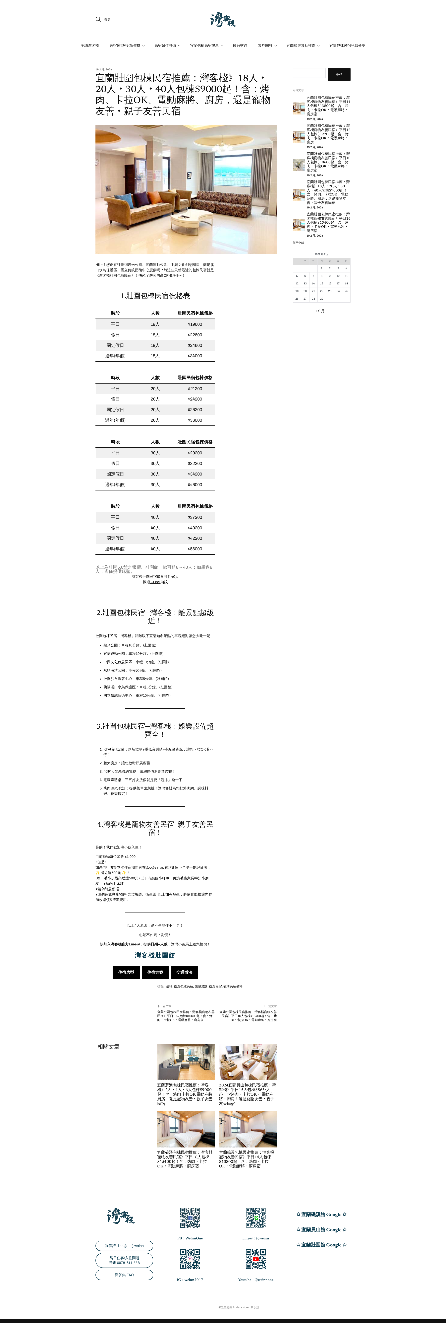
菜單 (140, 788)
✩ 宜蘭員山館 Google (319, 1230)
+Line (155, 582)
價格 (169, 986)
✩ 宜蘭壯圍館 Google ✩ (321, 1245)
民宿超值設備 (165, 45)
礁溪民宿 (215, 986)
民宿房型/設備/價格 (125, 45)
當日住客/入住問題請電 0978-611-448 (124, 1260)
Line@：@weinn (255, 1238)
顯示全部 (298, 242)
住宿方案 (155, 972)
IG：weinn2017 (190, 1280)
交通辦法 (184, 972)
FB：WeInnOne (190, 1238)
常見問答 (265, 45)
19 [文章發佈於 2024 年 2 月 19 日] (297, 291)
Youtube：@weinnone (255, 1280)
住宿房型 (126, 972)
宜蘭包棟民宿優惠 (204, 45)
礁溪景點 (201, 986)
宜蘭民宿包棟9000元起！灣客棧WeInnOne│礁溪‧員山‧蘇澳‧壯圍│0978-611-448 (162, 1307)
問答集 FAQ (124, 1275)
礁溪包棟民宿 (183, 986)
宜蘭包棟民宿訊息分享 (347, 45)
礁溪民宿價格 (233, 986)
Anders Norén (241, 1307)
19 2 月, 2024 (103, 69)
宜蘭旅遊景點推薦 (301, 45)
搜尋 (339, 74)
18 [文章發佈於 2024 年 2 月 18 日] (346, 283)
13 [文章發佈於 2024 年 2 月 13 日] (305, 283)
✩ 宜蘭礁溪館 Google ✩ (321, 1215)
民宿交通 (240, 45)
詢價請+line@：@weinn (124, 1246)
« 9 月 (320, 311)
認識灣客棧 (90, 45)
